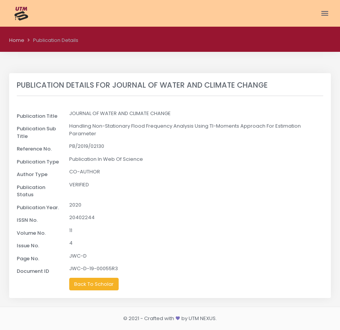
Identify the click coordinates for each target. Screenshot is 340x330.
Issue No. (28, 245)
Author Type (32, 174)
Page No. (28, 258)
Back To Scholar (94, 284)
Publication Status (31, 191)
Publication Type (38, 161)
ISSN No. (27, 220)
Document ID (33, 271)
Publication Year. (38, 207)
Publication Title (37, 116)
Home (16, 40)
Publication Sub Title (36, 132)
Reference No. (34, 148)
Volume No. (31, 233)
